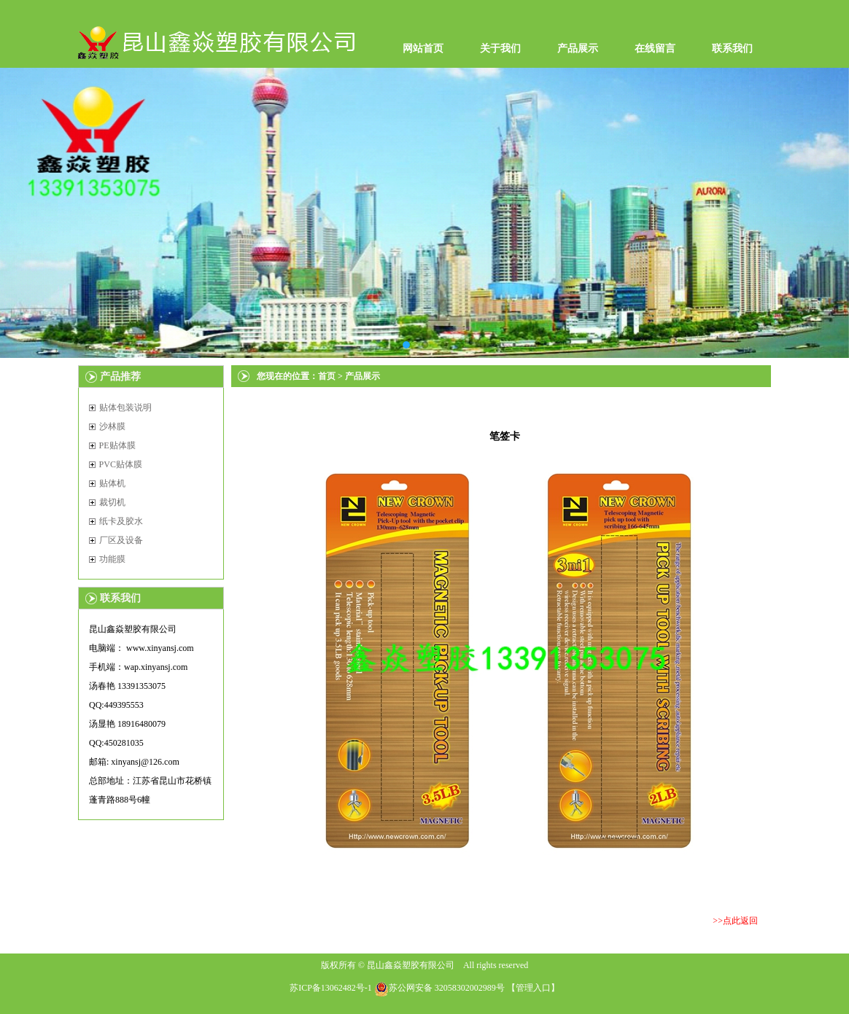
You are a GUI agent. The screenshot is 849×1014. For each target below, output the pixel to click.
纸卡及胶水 (121, 521)
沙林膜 (112, 426)
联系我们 (732, 48)
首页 (327, 376)
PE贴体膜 (117, 445)
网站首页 (423, 48)
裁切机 (112, 502)
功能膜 (112, 559)
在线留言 (655, 48)
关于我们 (500, 48)
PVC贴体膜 (120, 464)
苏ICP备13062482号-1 (331, 988)
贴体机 (112, 483)
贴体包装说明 (125, 407)
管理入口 (533, 988)
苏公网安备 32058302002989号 (439, 988)
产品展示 (577, 48)
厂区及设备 (121, 540)
